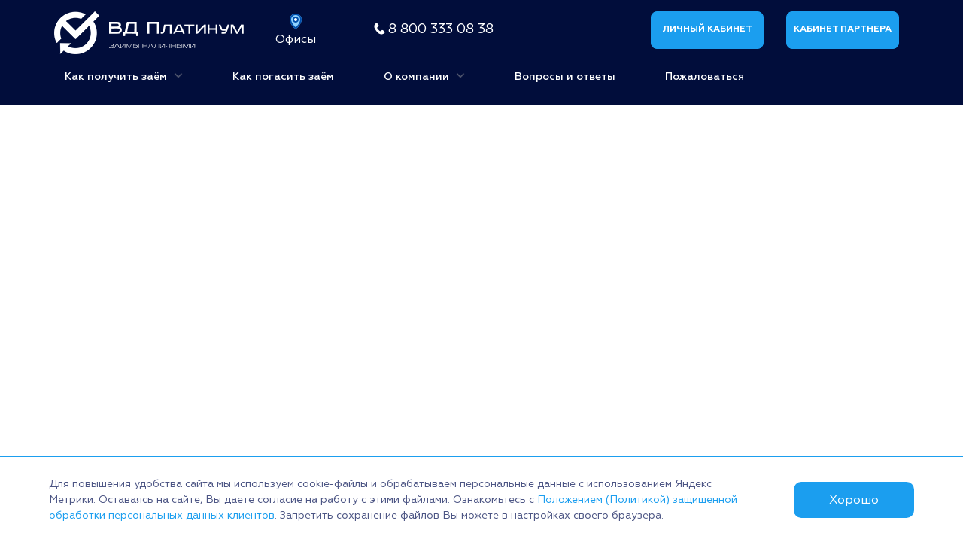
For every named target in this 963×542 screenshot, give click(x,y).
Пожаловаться (704, 76)
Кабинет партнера (843, 29)
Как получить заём (124, 75)
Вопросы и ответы (565, 76)
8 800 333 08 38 (441, 29)
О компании (424, 75)
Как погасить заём (283, 76)
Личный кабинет (707, 29)
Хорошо (854, 499)
